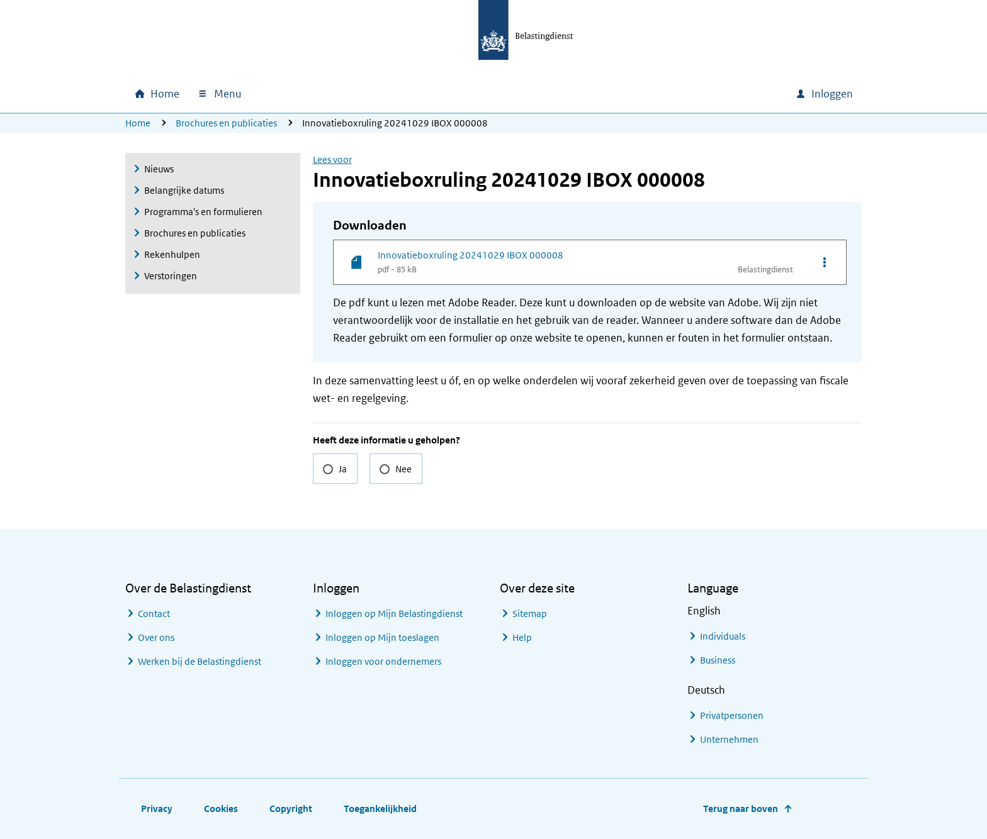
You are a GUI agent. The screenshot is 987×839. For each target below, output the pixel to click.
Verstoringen (170, 276)
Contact (154, 614)
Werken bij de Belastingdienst (199, 661)
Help (522, 637)
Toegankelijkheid (380, 808)
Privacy (156, 808)
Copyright (290, 808)
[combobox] (678, 94)
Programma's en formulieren (203, 212)
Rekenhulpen (172, 254)
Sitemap (529, 614)
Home (137, 123)
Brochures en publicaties (226, 123)
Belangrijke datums (184, 190)
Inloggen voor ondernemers (383, 661)
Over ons (156, 637)
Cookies (221, 808)
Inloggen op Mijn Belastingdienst (394, 614)
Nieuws (159, 169)
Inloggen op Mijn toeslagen (382, 637)
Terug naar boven (740, 808)
